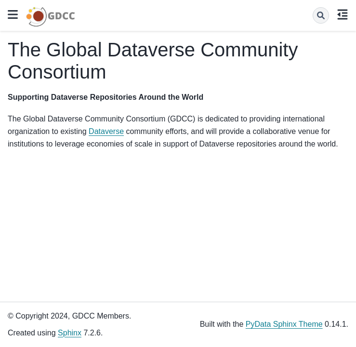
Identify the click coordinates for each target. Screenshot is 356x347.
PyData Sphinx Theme (284, 324)
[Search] (321, 15)
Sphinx (69, 333)
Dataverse (106, 131)
